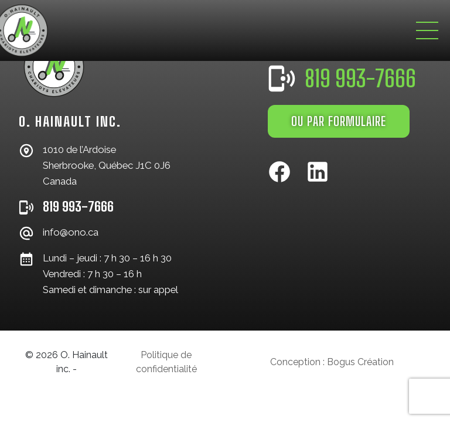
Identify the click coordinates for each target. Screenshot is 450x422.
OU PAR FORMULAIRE (338, 121)
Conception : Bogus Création (332, 361)
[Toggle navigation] (427, 30)
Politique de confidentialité (166, 362)
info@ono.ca (70, 232)
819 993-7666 (78, 206)
